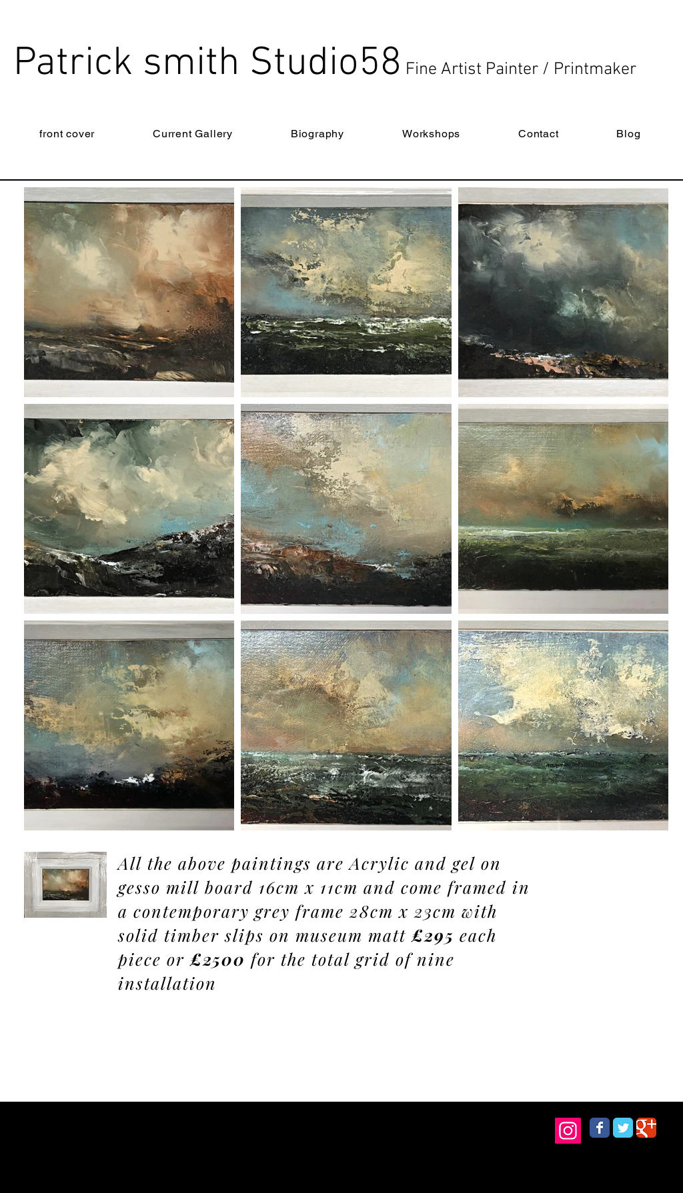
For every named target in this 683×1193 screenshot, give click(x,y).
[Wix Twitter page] (623, 1128)
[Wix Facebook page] (600, 1128)
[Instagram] (568, 1131)
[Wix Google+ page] (646, 1128)
